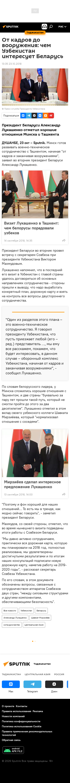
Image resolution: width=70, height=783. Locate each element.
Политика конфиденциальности (21, 721)
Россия (59, 674)
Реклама (38, 711)
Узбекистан (26, 610)
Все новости (10, 610)
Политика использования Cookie (21, 726)
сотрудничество (12, 624)
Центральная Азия (33, 624)
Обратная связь (11, 740)
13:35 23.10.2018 (11, 63)
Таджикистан (11, 674)
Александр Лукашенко (15, 617)
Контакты (21, 706)
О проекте (8, 706)
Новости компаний (13, 716)
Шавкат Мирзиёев (40, 617)
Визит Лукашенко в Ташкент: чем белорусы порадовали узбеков (31, 228)
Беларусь (41, 610)
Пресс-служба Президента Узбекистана (24, 108)
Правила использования (16, 711)
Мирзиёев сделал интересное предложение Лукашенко (32, 484)
